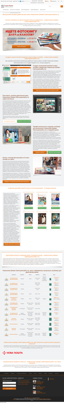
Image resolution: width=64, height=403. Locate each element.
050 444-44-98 (3, 1)
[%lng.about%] (34, 0)
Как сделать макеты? (9, 121)
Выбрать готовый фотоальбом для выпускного (17, 181)
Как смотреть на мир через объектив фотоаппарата (41, 387)
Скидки (45, 373)
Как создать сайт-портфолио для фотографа (40, 382)
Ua (58, 1)
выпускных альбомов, (38, 398)
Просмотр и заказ (29, 207)
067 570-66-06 (9, 1)
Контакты (56, 373)
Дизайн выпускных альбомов (12, 244)
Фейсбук (52, 379)
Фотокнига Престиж (14, 324)
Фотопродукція (25, 9)
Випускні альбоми (15, 9)
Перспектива (55, 205)
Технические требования (22, 373)
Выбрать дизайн (40, 152)
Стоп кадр (41, 205)
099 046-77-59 (16, 1)
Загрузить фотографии (54, 152)
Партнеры (51, 373)
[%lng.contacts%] (41, 2)
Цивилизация (28, 225)
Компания (6, 373)
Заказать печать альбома (24, 121)
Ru (61, 1)
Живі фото (42, 9)
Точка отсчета (42, 225)
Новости (30, 373)
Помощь (40, 373)
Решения (13, 373)
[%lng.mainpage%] (6, 12)
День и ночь (27, 205)
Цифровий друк (35, 9)
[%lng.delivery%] (34, 2)
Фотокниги (6, 9)
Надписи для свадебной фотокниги (41, 392)
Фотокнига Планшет (14, 334)
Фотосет (53, 225)
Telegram (22, 1)
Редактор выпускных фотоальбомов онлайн (47, 90)
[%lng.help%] (40, 0)
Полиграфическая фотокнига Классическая (13, 298)
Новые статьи (37, 378)
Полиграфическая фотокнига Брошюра (13, 308)
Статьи (35, 373)
